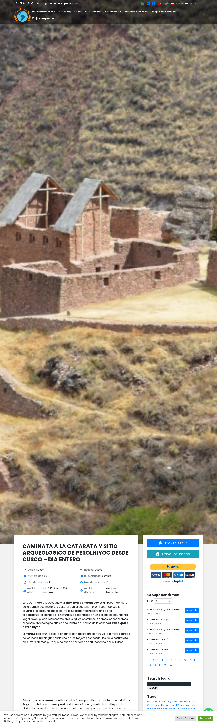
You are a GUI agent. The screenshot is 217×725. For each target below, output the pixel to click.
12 (150, 665)
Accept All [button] (205, 718)
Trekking (65, 11)
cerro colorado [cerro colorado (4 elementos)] (190, 705)
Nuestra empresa (43, 11)
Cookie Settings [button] (185, 718)
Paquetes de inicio (136, 11)
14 (160, 665)
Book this (191, 610)
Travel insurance (173, 554)
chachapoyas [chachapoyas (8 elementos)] (154, 708)
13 (155, 665)
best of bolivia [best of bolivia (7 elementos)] (162, 705)
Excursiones (113, 11)
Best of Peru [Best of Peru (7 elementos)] (176, 705)
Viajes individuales (164, 11)
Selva (77, 11)
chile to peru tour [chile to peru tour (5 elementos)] (171, 708)
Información (93, 11)
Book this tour (173, 543)
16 (171, 665)
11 (194, 660)
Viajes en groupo (43, 18)
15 (165, 665)
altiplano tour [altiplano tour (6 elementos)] (154, 701)
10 (190, 660)
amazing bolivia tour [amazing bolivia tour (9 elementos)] (173, 701)
